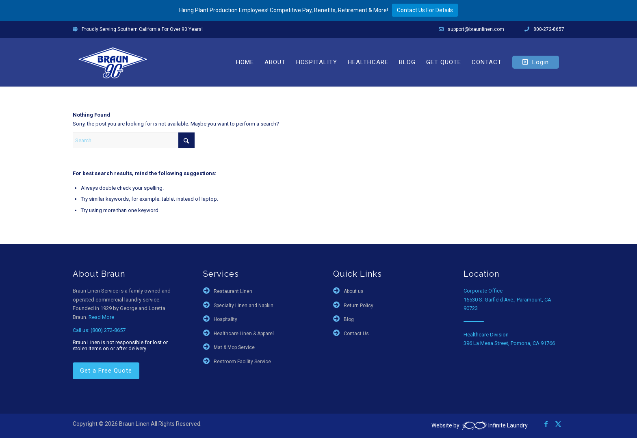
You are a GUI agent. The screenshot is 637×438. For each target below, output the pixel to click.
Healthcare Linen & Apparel (244, 333)
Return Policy (358, 305)
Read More (101, 317)
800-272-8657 (548, 29)
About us (354, 291)
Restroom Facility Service (242, 361)
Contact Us (356, 333)
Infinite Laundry (494, 425)
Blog (349, 319)
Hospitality (225, 319)
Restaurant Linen (233, 291)
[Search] (134, 140)
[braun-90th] (113, 62)
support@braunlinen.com (476, 29)
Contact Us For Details (425, 10)
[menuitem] (245, 62)
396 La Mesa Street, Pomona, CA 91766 (509, 343)
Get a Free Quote (106, 370)
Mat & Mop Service (234, 347)
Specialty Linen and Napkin (243, 305)
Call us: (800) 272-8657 (99, 330)
